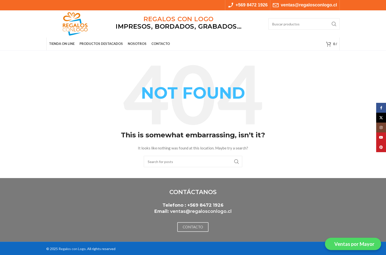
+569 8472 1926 (205, 205)
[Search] (304, 24)
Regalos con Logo (72, 249)
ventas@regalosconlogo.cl (201, 211)
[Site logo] (75, 23)
